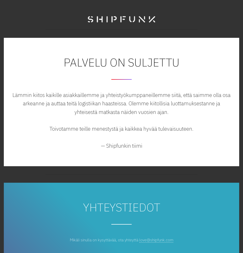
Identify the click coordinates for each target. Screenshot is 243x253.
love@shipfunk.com (156, 239)
